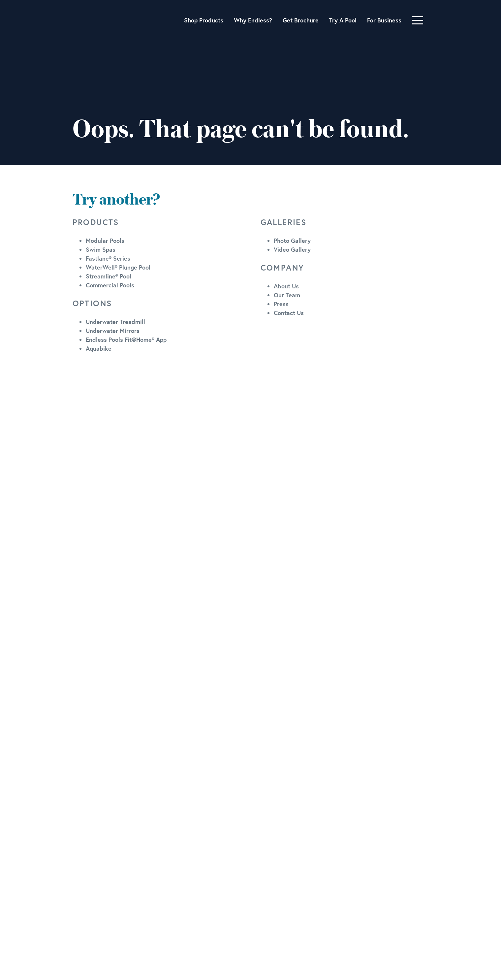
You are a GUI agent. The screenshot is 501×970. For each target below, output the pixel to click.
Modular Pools (105, 240)
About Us (286, 286)
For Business (384, 20)
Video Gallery (292, 249)
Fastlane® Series (108, 258)
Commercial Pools (110, 285)
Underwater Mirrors (113, 331)
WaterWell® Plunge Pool (118, 267)
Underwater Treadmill (115, 322)
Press (281, 304)
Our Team (287, 295)
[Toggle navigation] (418, 20)
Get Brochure (301, 20)
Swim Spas (100, 249)
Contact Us (289, 313)
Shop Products (203, 20)
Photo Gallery (292, 240)
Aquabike (98, 348)
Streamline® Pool (108, 276)
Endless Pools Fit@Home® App (126, 339)
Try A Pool (343, 20)
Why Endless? (253, 20)
